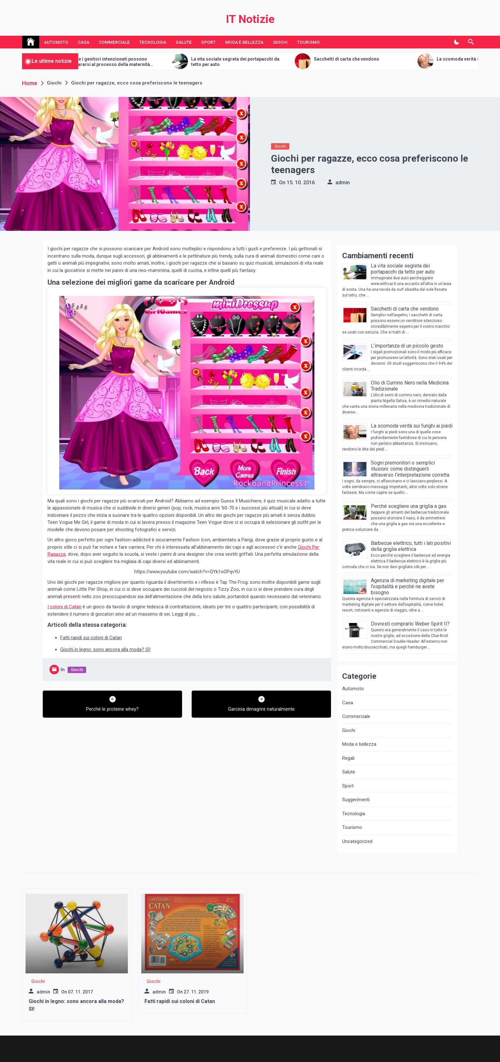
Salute (184, 42)
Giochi (280, 42)
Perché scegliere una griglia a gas (408, 506)
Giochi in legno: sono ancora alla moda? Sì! (105, 649)
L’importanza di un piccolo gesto (407, 346)
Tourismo (308, 42)
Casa (83, 42)
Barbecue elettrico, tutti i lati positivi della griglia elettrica (411, 546)
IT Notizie (250, 19)
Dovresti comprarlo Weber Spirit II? (410, 624)
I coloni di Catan (64, 607)
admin (342, 182)
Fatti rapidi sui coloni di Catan (91, 638)
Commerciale (114, 42)
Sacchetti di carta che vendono (357, 59)
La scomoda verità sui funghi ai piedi (411, 426)
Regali (348, 758)
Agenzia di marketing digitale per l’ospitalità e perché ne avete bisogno (407, 586)
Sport (208, 42)
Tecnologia (152, 42)
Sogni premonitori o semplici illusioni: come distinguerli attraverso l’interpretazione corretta (410, 469)
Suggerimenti (356, 799)
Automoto (56, 42)
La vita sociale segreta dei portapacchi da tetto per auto (246, 61)
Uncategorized (357, 841)
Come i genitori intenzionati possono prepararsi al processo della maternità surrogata (120, 61)
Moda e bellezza (244, 42)
